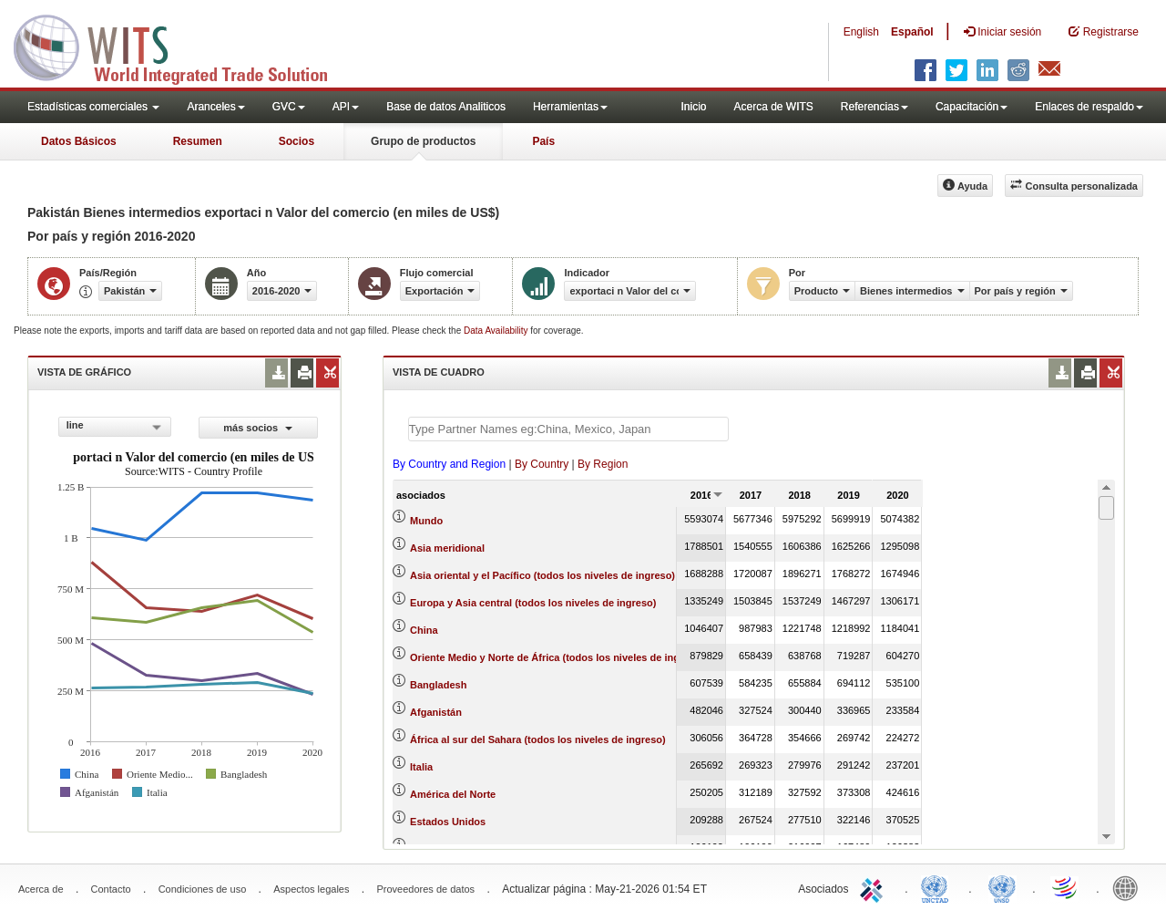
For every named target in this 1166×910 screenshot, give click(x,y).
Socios (296, 141)
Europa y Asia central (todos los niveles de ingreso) (533, 602)
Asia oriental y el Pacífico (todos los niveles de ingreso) (542, 575)
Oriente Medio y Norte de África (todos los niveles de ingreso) (557, 657)
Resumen (197, 141)
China (424, 630)
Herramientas (570, 106)
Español (912, 32)
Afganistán (436, 712)
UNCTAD (938, 887)
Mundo (426, 520)
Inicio (693, 106)
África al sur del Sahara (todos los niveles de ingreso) (538, 739)
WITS (182, 45)
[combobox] (114, 427)
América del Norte (453, 794)
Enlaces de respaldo (1089, 106)
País (543, 141)
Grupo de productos (423, 141)
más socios (257, 427)
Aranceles (215, 106)
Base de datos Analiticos (446, 106)
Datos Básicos (79, 141)
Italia (421, 766)
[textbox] (568, 429)
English (861, 32)
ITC (874, 887)
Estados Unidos (448, 821)
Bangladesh (438, 684)
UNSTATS (1002, 887)
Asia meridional (447, 548)
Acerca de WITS (773, 106)
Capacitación (971, 106)
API (345, 106)
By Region (603, 464)
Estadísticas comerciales (93, 106)
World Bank (1129, 887)
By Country (541, 464)
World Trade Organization (1066, 887)
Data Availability (497, 331)
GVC (288, 106)
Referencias (874, 106)
